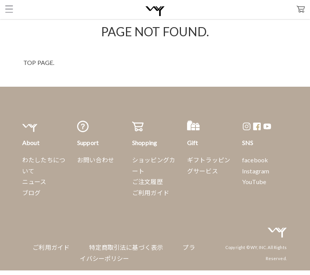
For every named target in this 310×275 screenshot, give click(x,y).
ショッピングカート (153, 165)
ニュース (34, 181)
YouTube (254, 181)
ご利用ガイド (150, 192)
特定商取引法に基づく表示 (126, 247)
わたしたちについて (43, 165)
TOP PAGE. (38, 62)
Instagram (255, 171)
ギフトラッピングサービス (208, 165)
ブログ (31, 192)
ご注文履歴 (147, 181)
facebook (255, 159)
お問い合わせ (95, 159)
